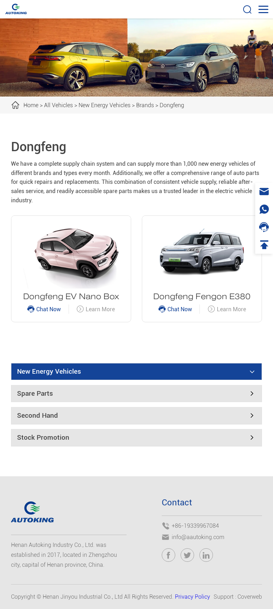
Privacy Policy (192, 596)
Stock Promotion (43, 437)
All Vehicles (58, 105)
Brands (145, 105)
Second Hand (37, 415)
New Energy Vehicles (104, 105)
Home (30, 105)
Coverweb (249, 596)
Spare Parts (35, 393)
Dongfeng (172, 105)
